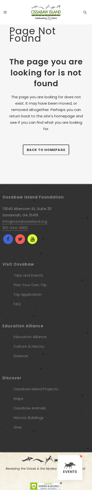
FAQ (17, 303)
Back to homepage (46, 149)
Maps (18, 398)
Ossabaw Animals (29, 408)
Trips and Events (28, 275)
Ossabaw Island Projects (35, 389)
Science (20, 355)
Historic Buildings (28, 417)
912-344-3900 (15, 227)
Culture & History (28, 346)
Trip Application (27, 294)
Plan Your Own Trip (30, 284)
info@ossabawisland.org (24, 221)
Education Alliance (30, 336)
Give (17, 427)
